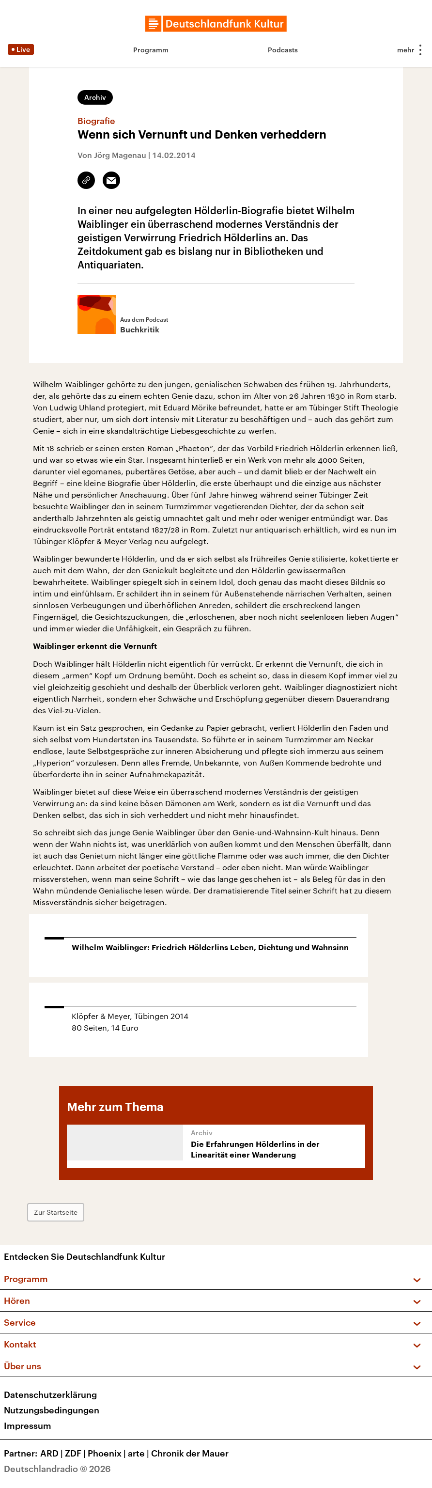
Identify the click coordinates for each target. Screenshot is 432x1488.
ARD (52, 1453)
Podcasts (283, 50)
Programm (151, 50)
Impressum (27, 1425)
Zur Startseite (55, 1212)
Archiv (95, 97)
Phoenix (108, 1453)
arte (139, 1453)
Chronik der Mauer (190, 1453)
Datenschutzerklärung (50, 1394)
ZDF (76, 1453)
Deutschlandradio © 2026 (57, 1468)
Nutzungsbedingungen (51, 1410)
